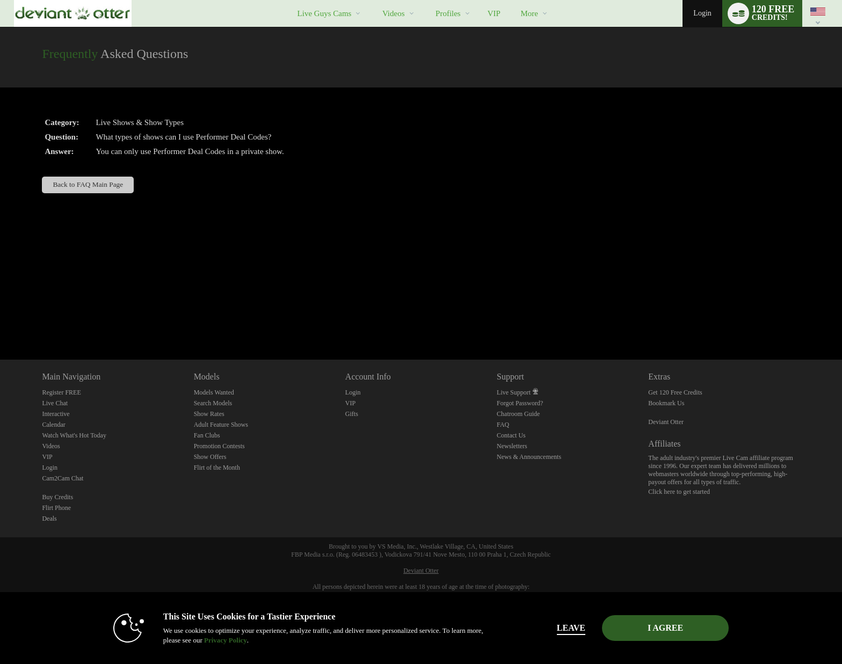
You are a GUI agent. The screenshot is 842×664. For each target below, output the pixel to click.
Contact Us (511, 435)
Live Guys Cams (324, 13)
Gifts (351, 414)
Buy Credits (57, 497)
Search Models (213, 403)
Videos (393, 13)
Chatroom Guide (518, 414)
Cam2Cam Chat (62, 478)
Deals (49, 518)
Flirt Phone (56, 508)
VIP (494, 13)
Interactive (55, 414)
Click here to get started (679, 491)
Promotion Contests (219, 446)
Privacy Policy (225, 640)
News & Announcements (529, 457)
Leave (571, 627)
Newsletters (512, 446)
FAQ (503, 424)
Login (702, 13)
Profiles (448, 13)
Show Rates (209, 414)
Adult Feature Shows (221, 424)
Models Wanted (214, 392)
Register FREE (61, 392)
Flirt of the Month (217, 467)
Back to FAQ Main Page (88, 184)
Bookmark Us (666, 403)
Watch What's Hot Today (74, 435)
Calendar (53, 424)
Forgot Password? (520, 403)
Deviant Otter (666, 422)
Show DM (0, 319)
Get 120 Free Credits (675, 392)
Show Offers (210, 457)
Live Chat (55, 403)
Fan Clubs (207, 435)
